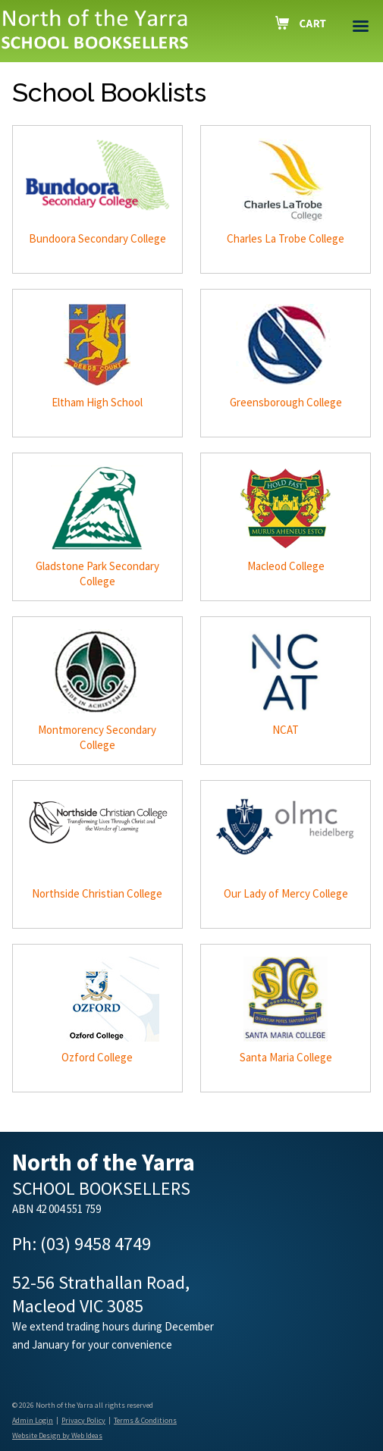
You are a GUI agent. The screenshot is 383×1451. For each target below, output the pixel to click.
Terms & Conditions (145, 1420)
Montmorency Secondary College (97, 737)
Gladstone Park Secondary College (97, 573)
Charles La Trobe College (285, 238)
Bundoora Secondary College (97, 238)
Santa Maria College (286, 1057)
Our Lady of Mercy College (286, 893)
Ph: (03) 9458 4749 (81, 1243)
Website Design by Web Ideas (57, 1435)
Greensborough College (286, 402)
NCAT (285, 729)
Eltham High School (97, 402)
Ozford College (97, 1057)
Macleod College (286, 566)
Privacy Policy (83, 1420)
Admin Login (32, 1420)
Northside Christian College (97, 893)
